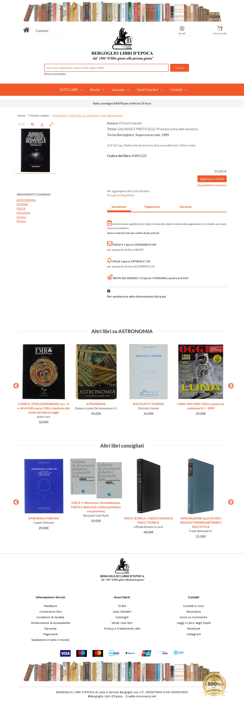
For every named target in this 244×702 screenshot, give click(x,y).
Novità (95, 90)
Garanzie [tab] (186, 206)
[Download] (42, 124)
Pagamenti (50, 634)
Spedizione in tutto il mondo (50, 640)
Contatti (42, 31)
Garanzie (118, 90)
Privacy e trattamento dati (122, 628)
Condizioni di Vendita (50, 617)
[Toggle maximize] (51, 124)
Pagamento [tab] (152, 206)
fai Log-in (113, 195)
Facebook (193, 628)
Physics (21, 221)
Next (229, 385)
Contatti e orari (193, 606)
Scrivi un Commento (193, 617)
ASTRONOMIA (26, 200)
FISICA (21, 208)
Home (21, 115)
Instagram (194, 634)
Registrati (127, 195)
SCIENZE (22, 204)
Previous (15, 385)
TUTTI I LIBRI (68, 90)
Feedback (50, 606)
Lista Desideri (122, 611)
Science (21, 217)
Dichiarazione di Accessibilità (50, 623)
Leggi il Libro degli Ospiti (194, 623)
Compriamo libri (50, 611)
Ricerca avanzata (55, 73)
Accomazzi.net (146, 696)
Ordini (122, 606)
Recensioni (193, 611)
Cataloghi (122, 617)
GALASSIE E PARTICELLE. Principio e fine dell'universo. (88, 115)
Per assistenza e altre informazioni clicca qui (136, 296)
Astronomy (23, 212)
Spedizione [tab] (119, 206)
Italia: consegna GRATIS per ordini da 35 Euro (122, 103)
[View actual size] (32, 124)
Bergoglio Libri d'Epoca (106, 696)
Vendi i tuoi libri (147, 90)
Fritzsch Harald (39, 115)
